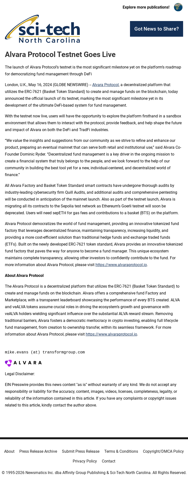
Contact (108, 461)
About (9, 451)
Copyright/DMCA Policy (163, 451)
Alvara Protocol (105, 84)
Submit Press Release (80, 451)
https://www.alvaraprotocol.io (121, 264)
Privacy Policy (85, 461)
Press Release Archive (38, 451)
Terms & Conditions (121, 451)
